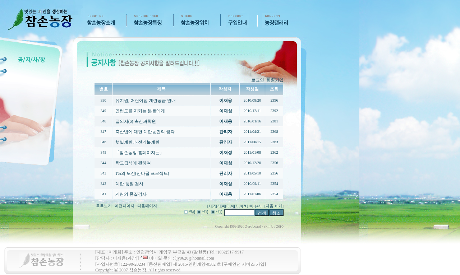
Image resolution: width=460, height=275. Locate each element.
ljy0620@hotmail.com (194, 258)
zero (280, 226)
